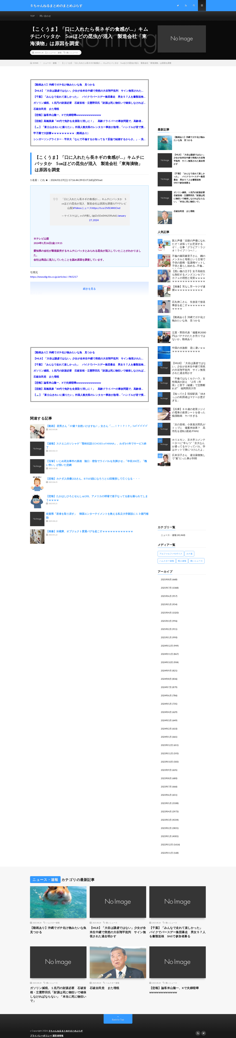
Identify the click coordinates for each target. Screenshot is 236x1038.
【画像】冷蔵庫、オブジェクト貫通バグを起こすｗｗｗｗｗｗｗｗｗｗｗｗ (89, 531)
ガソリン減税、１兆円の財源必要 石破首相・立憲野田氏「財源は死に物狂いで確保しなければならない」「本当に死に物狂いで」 (89, 102)
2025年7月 (166, 587)
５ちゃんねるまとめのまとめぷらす (65, 1026)
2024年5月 (166, 701)
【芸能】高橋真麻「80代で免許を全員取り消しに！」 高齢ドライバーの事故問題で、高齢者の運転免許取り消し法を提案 (89, 121)
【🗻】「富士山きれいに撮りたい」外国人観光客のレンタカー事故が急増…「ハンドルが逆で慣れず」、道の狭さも (89, 127)
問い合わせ (45, 16)
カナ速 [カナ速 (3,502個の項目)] (189, 553)
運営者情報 (58, 1031)
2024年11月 (167, 652)
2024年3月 (166, 717)
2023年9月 (166, 766)
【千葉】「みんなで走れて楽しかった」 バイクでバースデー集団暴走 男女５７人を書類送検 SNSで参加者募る (89, 96)
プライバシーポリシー (41, 1031)
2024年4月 (166, 709)
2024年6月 (166, 693)
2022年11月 (167, 848)
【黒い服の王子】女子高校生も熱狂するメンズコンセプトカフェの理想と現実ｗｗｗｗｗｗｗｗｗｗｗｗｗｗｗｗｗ (188, 276)
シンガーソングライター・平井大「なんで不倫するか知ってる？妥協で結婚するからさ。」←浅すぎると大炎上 (89, 139)
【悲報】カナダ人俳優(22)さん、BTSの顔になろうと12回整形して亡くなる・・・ (93, 478)
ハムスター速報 (53, 918)
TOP (32, 16)
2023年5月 (166, 799)
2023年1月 (166, 831)
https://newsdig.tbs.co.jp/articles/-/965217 (54, 276)
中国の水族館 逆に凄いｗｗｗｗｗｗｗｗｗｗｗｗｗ (188, 349)
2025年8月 (166, 579)
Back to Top (118, 1014)
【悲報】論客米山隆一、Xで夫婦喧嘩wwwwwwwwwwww (67, 115)
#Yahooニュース (82, 208)
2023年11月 (167, 750)
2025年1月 (166, 636)
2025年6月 (166, 595)
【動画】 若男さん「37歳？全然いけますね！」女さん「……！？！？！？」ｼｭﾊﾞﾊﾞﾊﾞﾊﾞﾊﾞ (97, 426)
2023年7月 (166, 783)
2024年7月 (166, 685)
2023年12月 (167, 742)
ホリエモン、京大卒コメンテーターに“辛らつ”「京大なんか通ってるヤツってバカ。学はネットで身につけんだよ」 (188, 444)
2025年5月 (166, 603)
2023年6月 (166, 791)
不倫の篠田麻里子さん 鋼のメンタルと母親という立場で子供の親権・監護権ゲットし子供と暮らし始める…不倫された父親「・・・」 (188, 261)
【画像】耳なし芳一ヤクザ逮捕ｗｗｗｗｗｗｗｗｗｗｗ (188, 288)
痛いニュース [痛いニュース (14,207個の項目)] (196, 561)
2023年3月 (166, 815)
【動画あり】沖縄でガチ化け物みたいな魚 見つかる (64, 84)
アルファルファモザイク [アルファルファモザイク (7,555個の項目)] (170, 553)
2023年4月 (166, 807)
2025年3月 (166, 620)
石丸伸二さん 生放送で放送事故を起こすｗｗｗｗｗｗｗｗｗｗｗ (188, 305)
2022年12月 (167, 840)
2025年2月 (166, 628)
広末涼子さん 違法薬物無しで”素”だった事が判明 (188, 457)
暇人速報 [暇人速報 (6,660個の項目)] (182, 561)
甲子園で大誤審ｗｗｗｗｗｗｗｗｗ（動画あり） (61, 133)
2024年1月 (166, 734)
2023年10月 (167, 758)
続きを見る (89, 288)
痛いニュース (72, 53)
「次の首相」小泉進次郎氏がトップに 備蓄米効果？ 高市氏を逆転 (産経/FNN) (188, 428)
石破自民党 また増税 (46, 108)
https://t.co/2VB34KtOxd (106, 208)
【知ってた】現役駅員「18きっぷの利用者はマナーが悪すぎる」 (189, 397)
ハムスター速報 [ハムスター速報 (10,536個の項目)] (166, 561)
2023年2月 (166, 823)
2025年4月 (166, 612)
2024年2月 (166, 726)
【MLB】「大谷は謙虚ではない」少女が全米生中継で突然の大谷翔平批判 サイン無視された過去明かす (89, 90)
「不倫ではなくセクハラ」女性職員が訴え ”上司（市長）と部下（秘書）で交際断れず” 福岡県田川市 (188, 383)
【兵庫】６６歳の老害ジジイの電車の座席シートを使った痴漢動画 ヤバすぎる (188, 412)
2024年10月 (167, 660)
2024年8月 (166, 677)
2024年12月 (167, 644)
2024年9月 (166, 669)
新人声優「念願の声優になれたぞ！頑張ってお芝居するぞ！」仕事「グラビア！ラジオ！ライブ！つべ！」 (188, 245)
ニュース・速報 (55, 53)
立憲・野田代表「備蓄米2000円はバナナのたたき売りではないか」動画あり (189, 336)
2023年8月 (166, 774)
